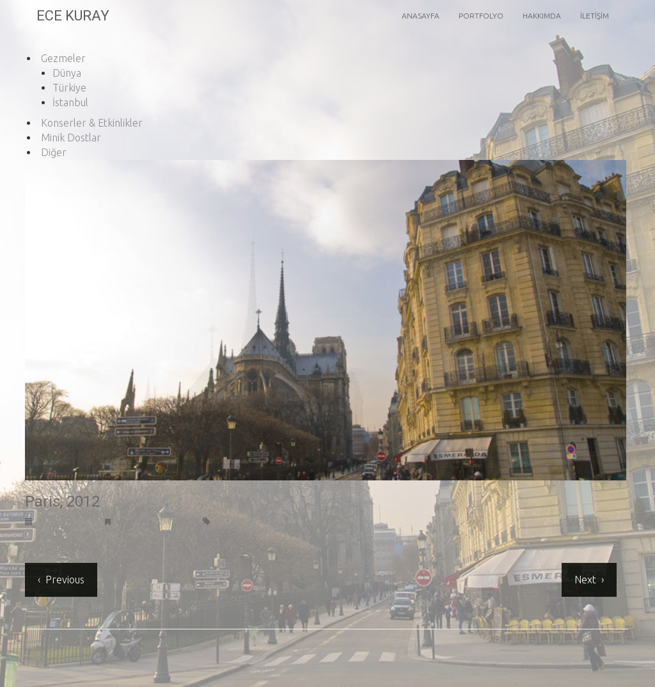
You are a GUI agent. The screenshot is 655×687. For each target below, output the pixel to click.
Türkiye (69, 87)
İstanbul (70, 102)
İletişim (594, 16)
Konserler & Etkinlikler (92, 123)
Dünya (66, 73)
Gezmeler (63, 58)
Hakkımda (542, 16)
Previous (63, 579)
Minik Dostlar (71, 137)
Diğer (54, 152)
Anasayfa (420, 16)
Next (584, 579)
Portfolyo (481, 16)
